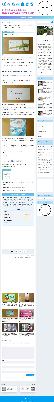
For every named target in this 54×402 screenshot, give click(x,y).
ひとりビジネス (41, 120)
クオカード (32, 257)
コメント (4, 346)
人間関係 (40, 125)
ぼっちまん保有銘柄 (25, 257)
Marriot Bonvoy (41, 115)
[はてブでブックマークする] (20, 251)
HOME (27, 397)
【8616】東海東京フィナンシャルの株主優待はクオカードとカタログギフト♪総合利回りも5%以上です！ (45, 139)
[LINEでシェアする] (24, 251)
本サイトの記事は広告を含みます (27, 17)
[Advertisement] (18, 238)
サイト (3, 370)
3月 (18, 257)
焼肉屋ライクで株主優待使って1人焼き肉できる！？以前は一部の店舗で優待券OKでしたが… (45, 148)
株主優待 (32, 255)
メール (4, 365)
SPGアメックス (41, 118)
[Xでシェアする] (12, 251)
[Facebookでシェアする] (16, 251)
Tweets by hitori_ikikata (42, 182)
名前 (3, 360)
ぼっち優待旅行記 (41, 122)
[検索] (52, 22)
